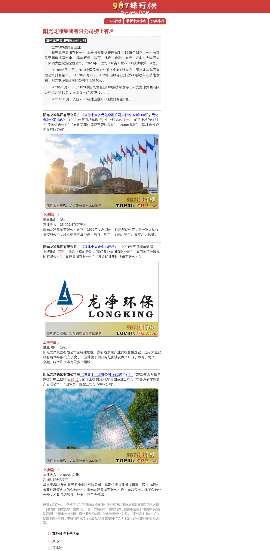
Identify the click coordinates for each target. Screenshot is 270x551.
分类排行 (157, 21)
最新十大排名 (136, 21)
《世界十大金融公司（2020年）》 (106, 374)
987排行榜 (113, 21)
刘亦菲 (57, 541)
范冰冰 (57, 548)
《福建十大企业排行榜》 (99, 247)
